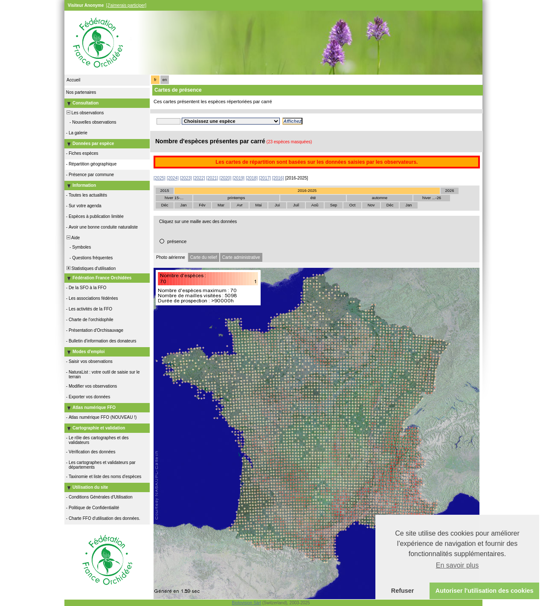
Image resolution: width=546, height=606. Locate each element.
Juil (296, 205)
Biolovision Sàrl (246, 602)
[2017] (265, 178)
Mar (221, 205)
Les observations (84, 112)
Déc (164, 205)
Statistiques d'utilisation (90, 268)
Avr (240, 205)
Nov (371, 205)
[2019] (238, 178)
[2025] (160, 178)
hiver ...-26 (431, 198)
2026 (449, 190)
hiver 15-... (174, 198)
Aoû (315, 205)
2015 (164, 190)
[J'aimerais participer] (126, 5)
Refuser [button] (402, 590)
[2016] (278, 178)
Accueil (73, 80)
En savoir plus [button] (457, 565)
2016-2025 (307, 190)
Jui (277, 205)
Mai (258, 205)
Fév (202, 205)
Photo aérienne (170, 257)
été (313, 198)
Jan (183, 205)
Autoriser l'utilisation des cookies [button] (485, 590)
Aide (72, 237)
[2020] (225, 178)
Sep (333, 205)
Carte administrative (241, 257)
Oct (352, 205)
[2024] (173, 178)
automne (379, 198)
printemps (236, 198)
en (165, 80)
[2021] (212, 178)
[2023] (186, 178)
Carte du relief (203, 257)
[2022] (199, 178)
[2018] (252, 178)
